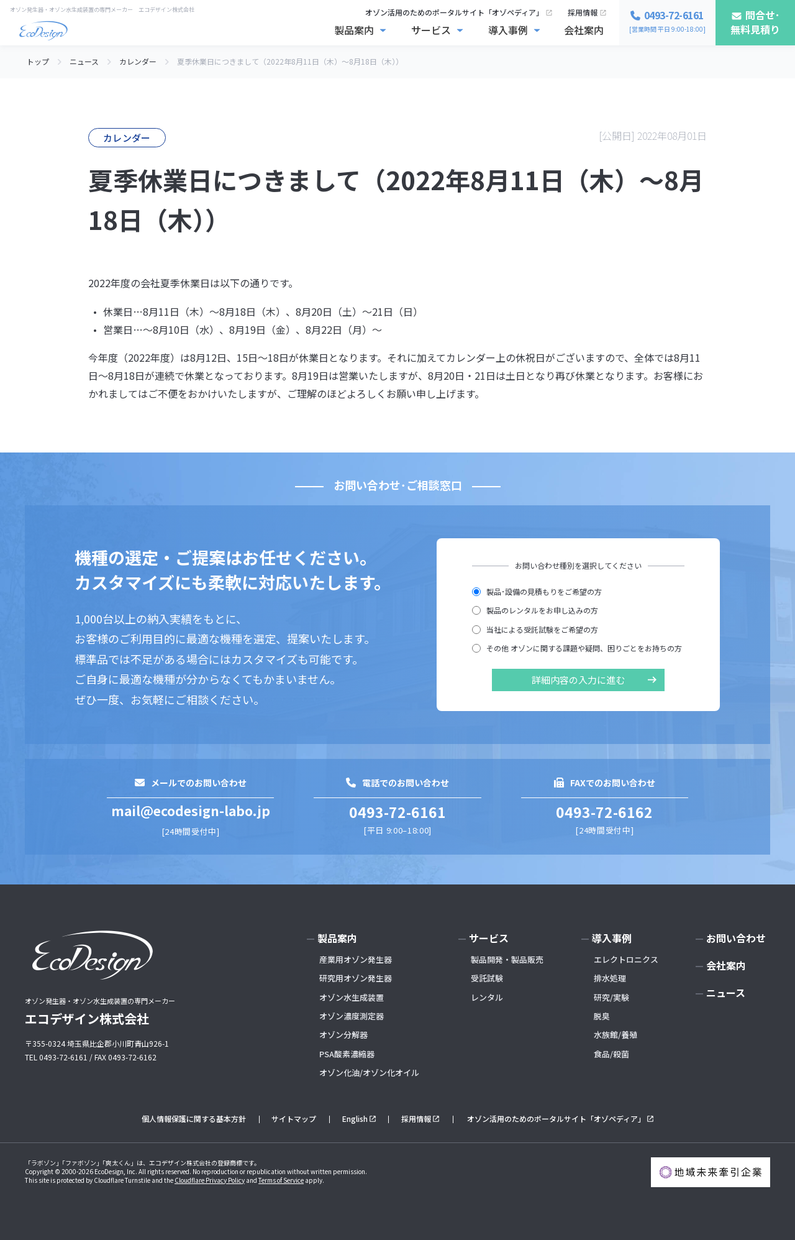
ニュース (725, 992)
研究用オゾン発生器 (355, 978)
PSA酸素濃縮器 (347, 1054)
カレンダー (127, 137)
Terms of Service (281, 1180)
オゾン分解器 (343, 1034)
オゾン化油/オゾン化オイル (369, 1072)
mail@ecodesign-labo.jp (190, 810)
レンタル (487, 997)
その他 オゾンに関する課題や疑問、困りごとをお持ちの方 (577, 648)
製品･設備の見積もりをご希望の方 (537, 591)
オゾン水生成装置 (351, 997)
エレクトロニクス (626, 959)
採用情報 (582, 12)
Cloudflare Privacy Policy (210, 1180)
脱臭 (602, 1016)
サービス (431, 29)
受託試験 (487, 978)
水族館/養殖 (615, 1034)
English (355, 1118)
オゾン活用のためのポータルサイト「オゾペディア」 (454, 12)
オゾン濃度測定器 (351, 1016)
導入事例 (508, 29)
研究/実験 (611, 997)
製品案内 (354, 29)
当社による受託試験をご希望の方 (535, 629)
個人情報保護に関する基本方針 (194, 1118)
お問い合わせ (736, 937)
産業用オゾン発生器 (355, 959)
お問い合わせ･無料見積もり (682, 1220)
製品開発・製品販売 (507, 959)
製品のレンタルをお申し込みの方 (535, 610)
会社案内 (584, 29)
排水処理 (610, 978)
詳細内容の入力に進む (578, 679)
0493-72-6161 (397, 811)
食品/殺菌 (611, 1054)
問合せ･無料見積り (755, 22)
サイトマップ (293, 1118)
